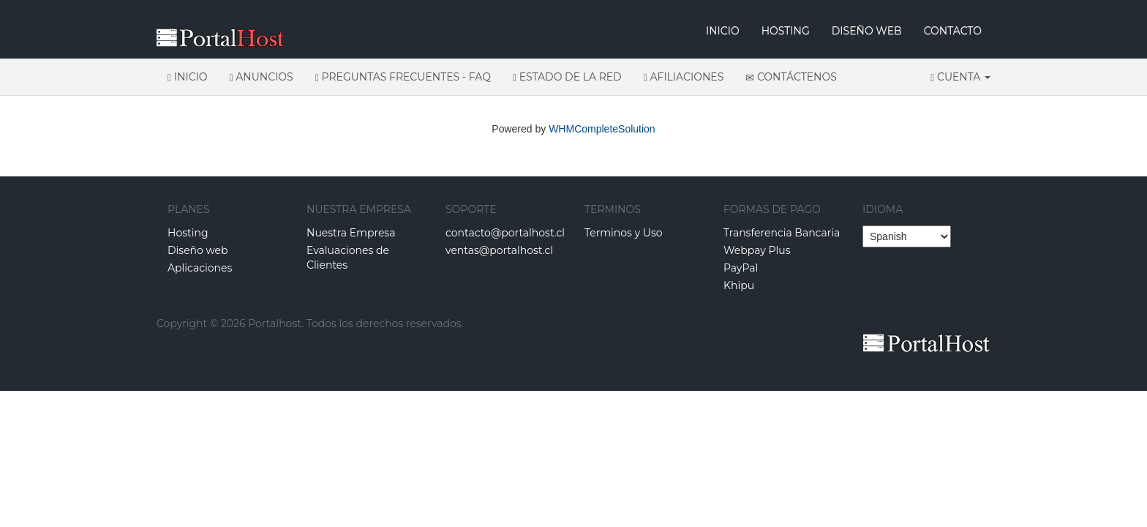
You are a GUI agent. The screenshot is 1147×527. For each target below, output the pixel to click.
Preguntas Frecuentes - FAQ (403, 76)
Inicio (188, 76)
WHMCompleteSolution (602, 129)
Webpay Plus (756, 250)
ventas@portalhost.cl (499, 250)
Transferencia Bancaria (781, 232)
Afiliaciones (684, 76)
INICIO (723, 30)
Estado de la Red (567, 76)
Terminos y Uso (623, 232)
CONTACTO (953, 30)
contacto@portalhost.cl (505, 232)
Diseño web (198, 250)
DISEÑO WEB (867, 30)
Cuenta (960, 76)
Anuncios (261, 76)
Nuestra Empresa (351, 232)
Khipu (738, 285)
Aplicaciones (200, 267)
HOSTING (785, 30)
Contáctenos (791, 76)
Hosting (188, 232)
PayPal (740, 267)
